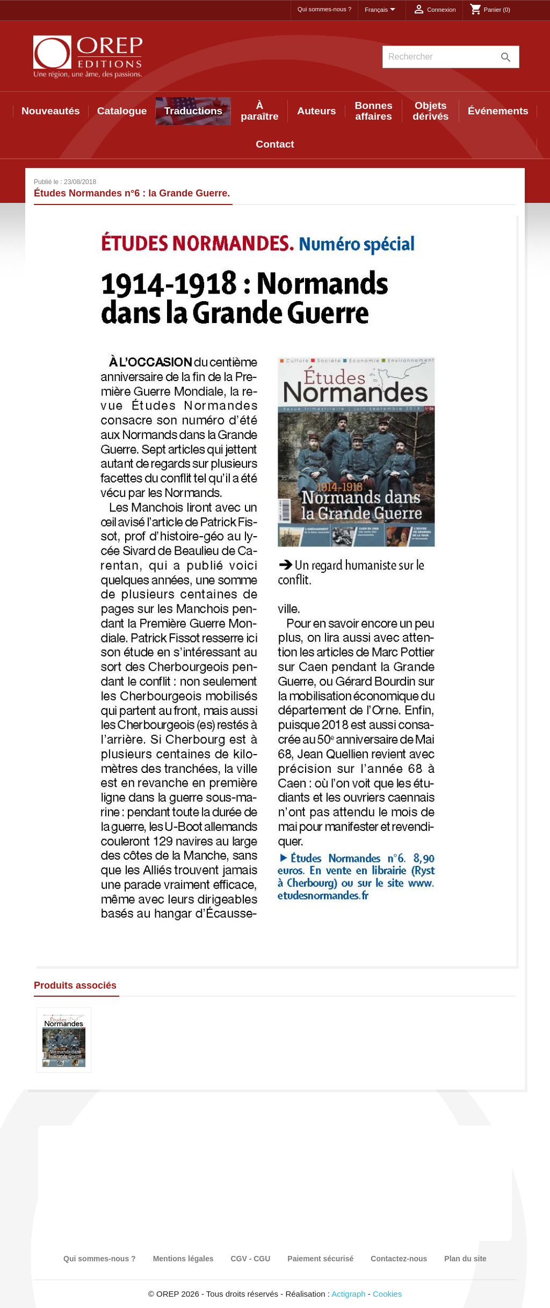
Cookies (387, 1293)
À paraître (259, 111)
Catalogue (122, 110)
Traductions (193, 110)
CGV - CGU (250, 1258)
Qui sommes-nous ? (324, 9)
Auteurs (316, 110)
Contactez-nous (399, 1258)
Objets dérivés (430, 111)
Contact (275, 144)
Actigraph (348, 1293)
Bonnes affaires (374, 111)
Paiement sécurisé (320, 1258)
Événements (498, 110)
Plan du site (465, 1258)
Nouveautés (50, 110)
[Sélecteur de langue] (382, 10)
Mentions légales (183, 1258)
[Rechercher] (450, 57)
